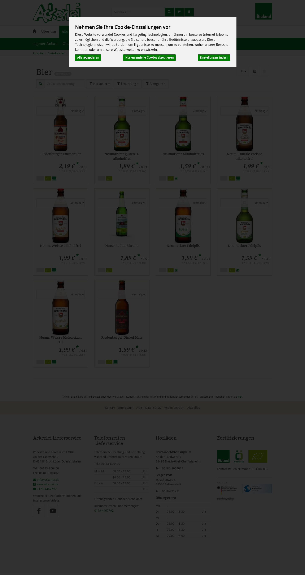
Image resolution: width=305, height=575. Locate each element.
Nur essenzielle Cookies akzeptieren (149, 57)
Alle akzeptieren (88, 57)
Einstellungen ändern (214, 57)
